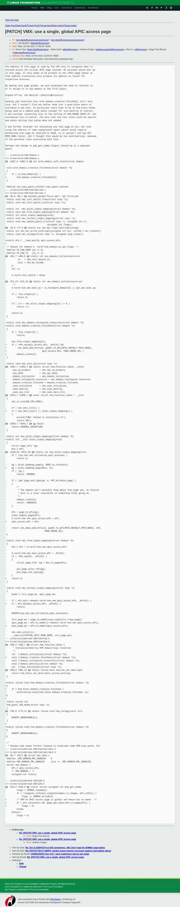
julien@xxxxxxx (70, 49)
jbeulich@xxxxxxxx (40, 43)
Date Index (57, 25)
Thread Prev (32, 25)
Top (7, 20)
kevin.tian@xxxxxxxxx (38, 49)
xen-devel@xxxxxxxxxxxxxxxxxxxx (32, 40)
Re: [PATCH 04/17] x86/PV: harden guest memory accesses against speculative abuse (68, 851)
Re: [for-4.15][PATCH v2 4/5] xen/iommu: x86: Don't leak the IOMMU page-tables (65, 847)
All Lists (14, 20)
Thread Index (70, 25)
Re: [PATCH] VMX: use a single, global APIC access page (47, 833)
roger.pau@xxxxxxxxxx (24, 52)
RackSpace (55, 899)
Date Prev (10, 25)
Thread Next (45, 25)
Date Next (20, 25)
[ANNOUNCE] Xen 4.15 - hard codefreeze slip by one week (60, 854)
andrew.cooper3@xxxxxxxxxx (110, 49)
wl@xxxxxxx (141, 49)
